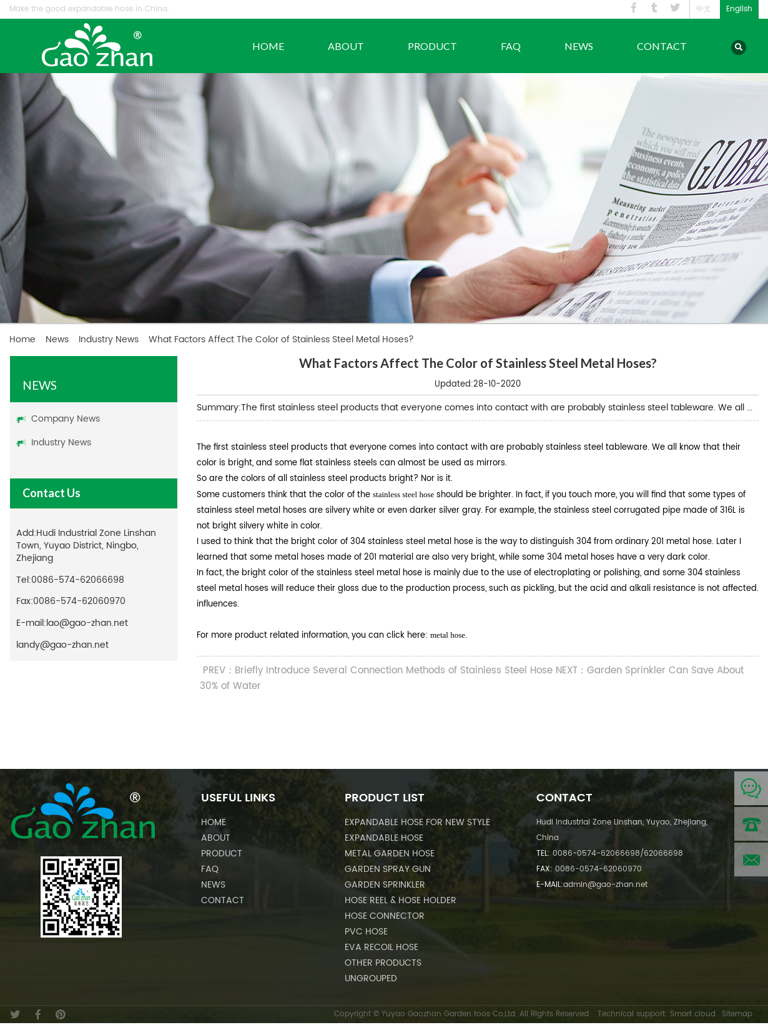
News (578, 46)
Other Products (383, 963)
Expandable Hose (384, 838)
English (739, 9)
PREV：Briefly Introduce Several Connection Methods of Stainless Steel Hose (378, 670)
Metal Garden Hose (390, 853)
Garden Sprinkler (385, 885)
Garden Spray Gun (388, 869)
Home (268, 46)
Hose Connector (385, 916)
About (346, 46)
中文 (703, 9)
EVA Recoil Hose (381, 947)
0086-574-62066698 (77, 580)
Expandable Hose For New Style (417, 822)
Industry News (109, 339)
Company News (65, 419)
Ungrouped (371, 978)
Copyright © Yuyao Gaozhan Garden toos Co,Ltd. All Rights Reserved (461, 1014)
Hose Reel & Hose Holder (400, 900)
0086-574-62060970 (79, 601)
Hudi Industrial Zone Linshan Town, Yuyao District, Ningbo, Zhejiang (86, 545)
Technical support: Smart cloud (657, 1014)
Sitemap (737, 1014)
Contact (662, 46)
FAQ (511, 46)
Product (432, 46)
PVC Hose (366, 931)
